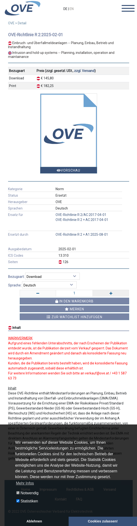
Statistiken (27, 501)
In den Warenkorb (74, 301)
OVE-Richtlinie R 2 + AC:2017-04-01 (82, 220)
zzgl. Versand (84, 71)
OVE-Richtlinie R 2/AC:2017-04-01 (81, 215)
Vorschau (68, 170)
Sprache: (14, 285)
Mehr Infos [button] (25, 483)
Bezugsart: (16, 277)
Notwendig (27, 493)
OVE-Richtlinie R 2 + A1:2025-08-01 (82, 234)
